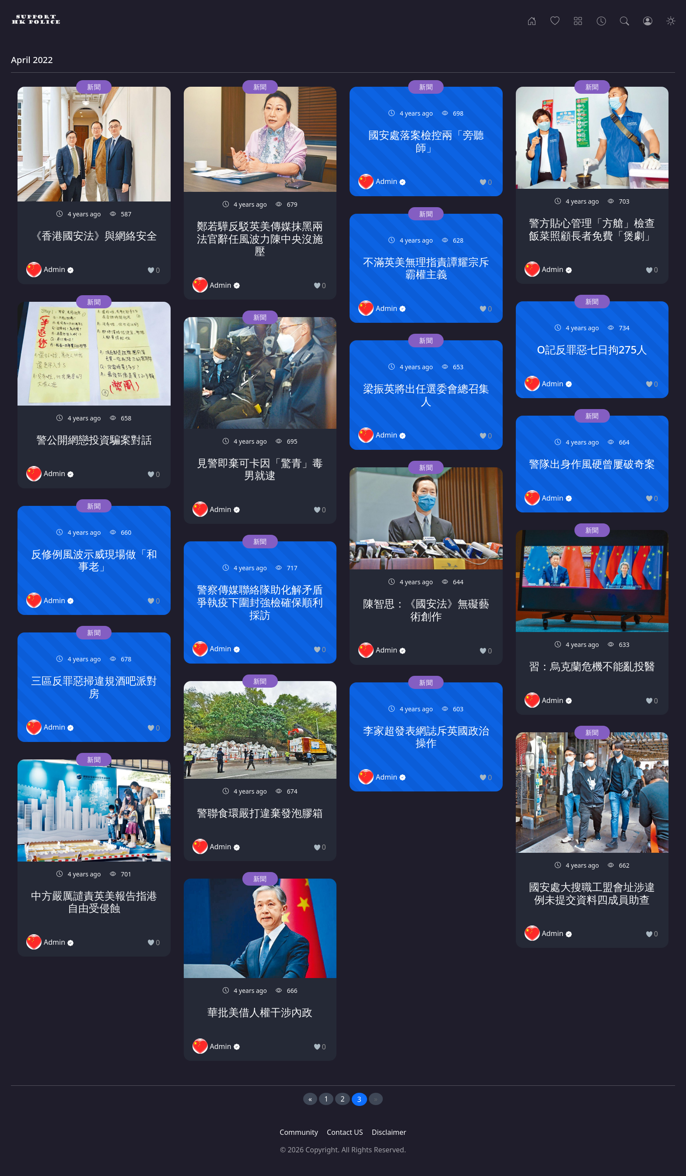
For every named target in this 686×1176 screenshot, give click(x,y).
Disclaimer (389, 1132)
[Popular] (555, 20)
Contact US (345, 1132)
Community (299, 1132)
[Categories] (578, 20)
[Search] (624, 20)
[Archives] (601, 20)
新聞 (94, 86)
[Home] (532, 20)
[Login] (648, 20)
